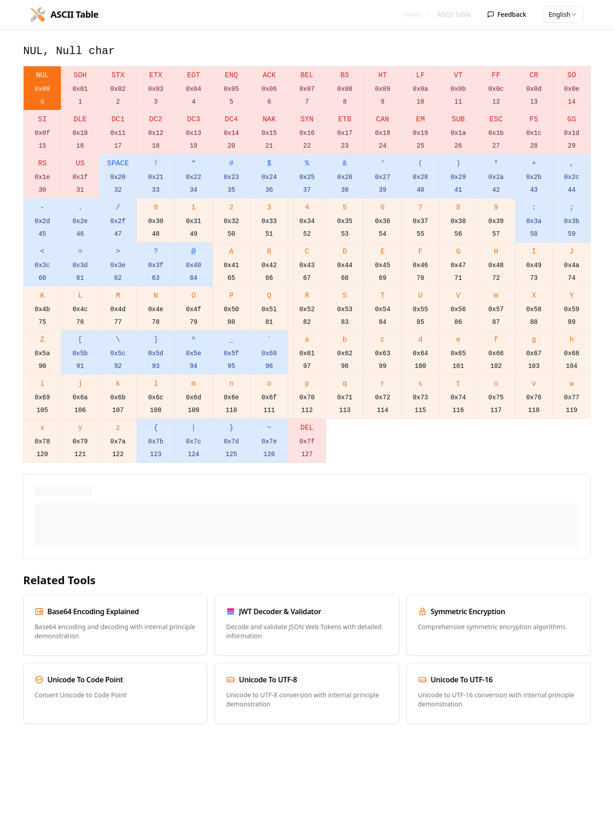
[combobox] (563, 14)
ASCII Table (454, 14)
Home (412, 14)
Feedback (506, 14)
